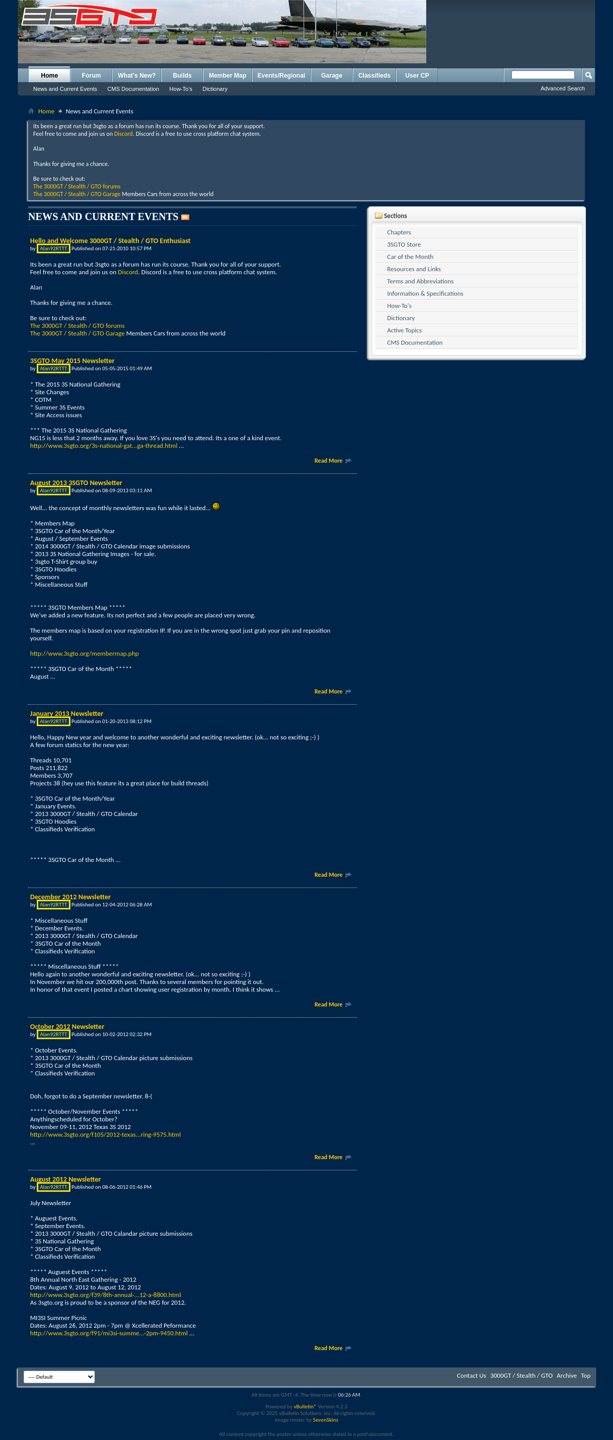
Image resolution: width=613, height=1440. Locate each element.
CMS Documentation (133, 89)
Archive (567, 1375)
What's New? (137, 75)
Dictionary (215, 89)
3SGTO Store (404, 244)
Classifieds (374, 75)
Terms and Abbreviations (420, 281)
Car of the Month (410, 256)
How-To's (180, 89)
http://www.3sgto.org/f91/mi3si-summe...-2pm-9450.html (109, 1333)
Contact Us (471, 1375)
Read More (333, 460)
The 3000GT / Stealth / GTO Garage (76, 194)
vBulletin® (304, 1406)
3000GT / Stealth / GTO (521, 1375)
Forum (91, 75)
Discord (123, 133)
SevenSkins (325, 1420)
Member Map (227, 75)
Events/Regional (281, 75)
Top (586, 1375)
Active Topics (404, 330)
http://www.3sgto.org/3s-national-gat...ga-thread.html (103, 445)
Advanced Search (563, 88)
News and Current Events (65, 89)
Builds (182, 75)
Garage (331, 75)
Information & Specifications (425, 293)
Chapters (399, 232)
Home (49, 75)
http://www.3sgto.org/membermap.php (84, 653)
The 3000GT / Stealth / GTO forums (76, 186)
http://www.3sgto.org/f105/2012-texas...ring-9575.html (105, 1134)
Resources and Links (414, 269)
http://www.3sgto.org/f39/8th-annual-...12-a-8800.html (105, 1295)
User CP (417, 75)
